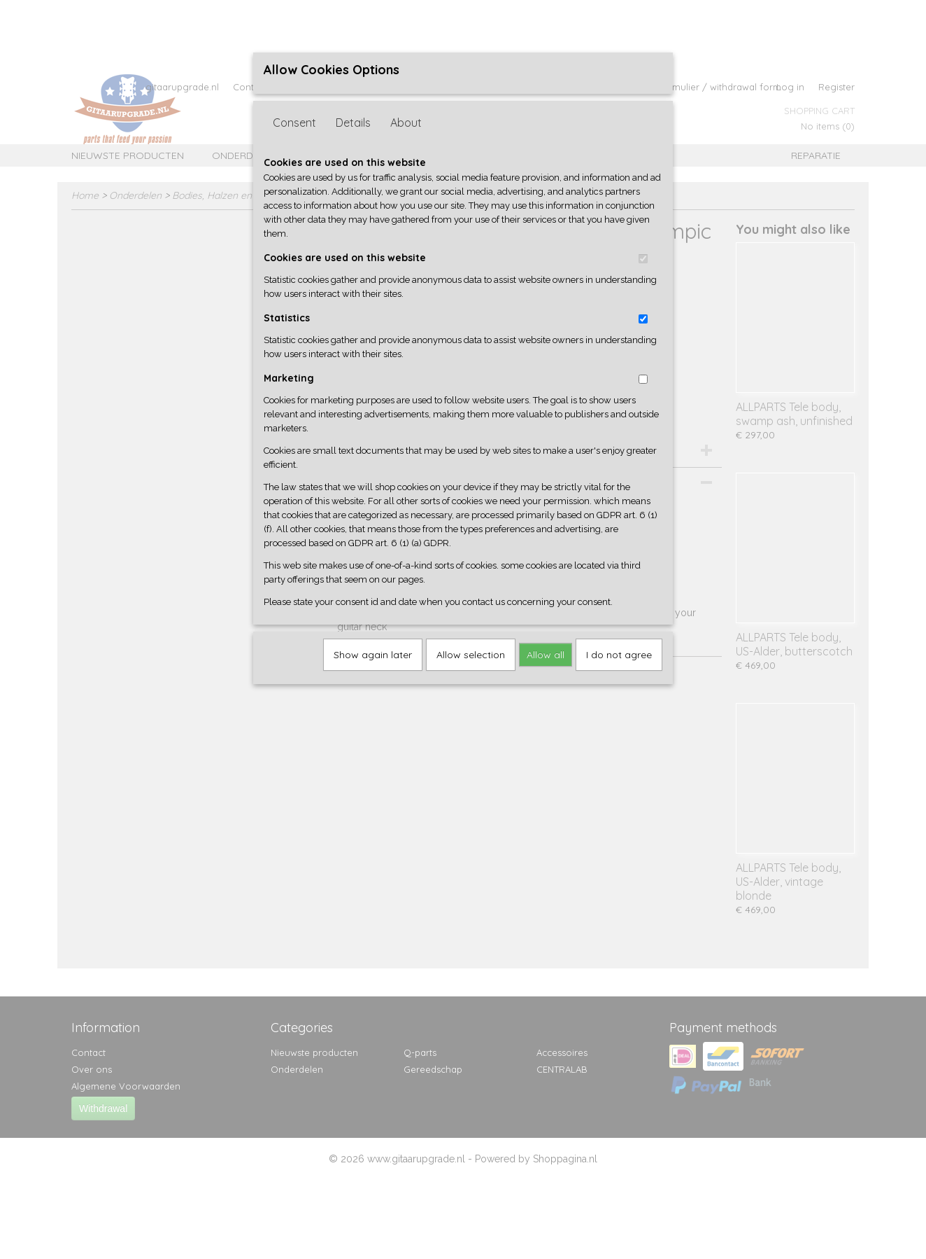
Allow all (545, 654)
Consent (294, 123)
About (406, 123)
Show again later (373, 654)
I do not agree (619, 654)
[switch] (643, 258)
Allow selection (470, 654)
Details (353, 123)
